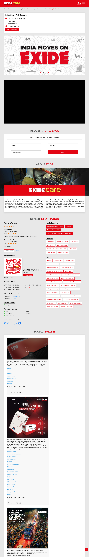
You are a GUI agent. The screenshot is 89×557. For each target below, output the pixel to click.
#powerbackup (37, 418)
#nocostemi (36, 489)
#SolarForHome (37, 382)
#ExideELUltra (63, 481)
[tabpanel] (44, 55)
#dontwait (36, 494)
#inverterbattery (37, 484)
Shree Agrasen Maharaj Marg (55, 226)
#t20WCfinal (10, 482)
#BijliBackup (36, 397)
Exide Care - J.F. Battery (70, 534)
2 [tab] (43, 72)
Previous (5, 539)
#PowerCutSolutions (38, 395)
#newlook (10, 378)
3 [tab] (45, 72)
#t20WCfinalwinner (64, 383)
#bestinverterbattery (64, 491)
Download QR (28, 275)
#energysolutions (37, 423)
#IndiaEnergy (36, 400)
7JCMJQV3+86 (8, 322)
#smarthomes (37, 415)
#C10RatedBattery (64, 498)
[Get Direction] (19, 324)
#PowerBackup (11, 375)
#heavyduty (62, 483)
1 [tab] (40, 72)
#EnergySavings (37, 387)
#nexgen (9, 380)
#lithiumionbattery (38, 412)
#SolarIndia (36, 392)
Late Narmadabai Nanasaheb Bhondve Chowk (59, 233)
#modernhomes (63, 493)
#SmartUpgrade (37, 504)
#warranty (36, 486)
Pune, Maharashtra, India (11, 324)
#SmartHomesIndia (38, 402)
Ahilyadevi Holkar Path (53, 229)
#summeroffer (37, 491)
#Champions (62, 375)
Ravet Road (69, 226)
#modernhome (11, 373)
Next (83, 539)
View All (17, 250)
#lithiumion (36, 410)
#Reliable (61, 488)
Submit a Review (9, 250)
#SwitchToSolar (37, 390)
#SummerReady (37, 499)
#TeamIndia (62, 373)
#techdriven (36, 420)
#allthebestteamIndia (13, 480)
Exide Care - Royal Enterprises (19, 535)
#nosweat (35, 496)
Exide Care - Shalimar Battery (44, 535)
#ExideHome (10, 368)
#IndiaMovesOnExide (64, 380)
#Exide (9, 365)
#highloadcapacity (64, 496)
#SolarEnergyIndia (38, 405)
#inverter (9, 370)
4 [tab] (48, 72)
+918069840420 (12, 23)
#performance (63, 486)
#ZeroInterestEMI (38, 502)
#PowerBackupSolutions (39, 385)
